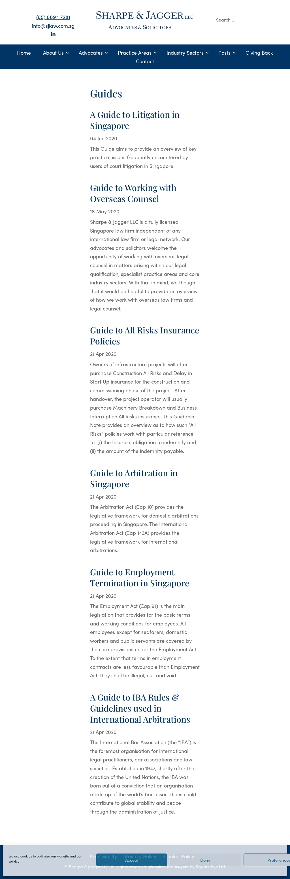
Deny (205, 860)
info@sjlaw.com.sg (53, 25)
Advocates (91, 53)
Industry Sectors (185, 53)
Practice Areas (135, 53)
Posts (224, 53)
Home (24, 53)
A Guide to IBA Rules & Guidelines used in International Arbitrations (140, 708)
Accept (131, 860)
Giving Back (259, 53)
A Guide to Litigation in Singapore (135, 120)
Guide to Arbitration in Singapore (134, 478)
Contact (145, 62)
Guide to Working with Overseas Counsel (133, 193)
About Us (53, 53)
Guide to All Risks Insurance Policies (144, 335)
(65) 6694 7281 (53, 16)
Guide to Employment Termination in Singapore (139, 577)
